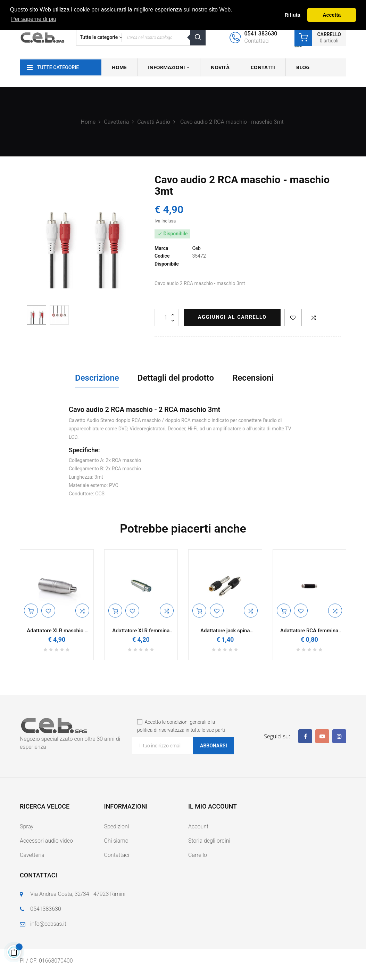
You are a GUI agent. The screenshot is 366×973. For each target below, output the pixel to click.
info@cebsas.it (48, 924)
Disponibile (167, 264)
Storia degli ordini (209, 840)
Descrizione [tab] (97, 378)
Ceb (196, 248)
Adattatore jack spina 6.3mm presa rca (225, 631)
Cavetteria (32, 855)
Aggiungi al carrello (232, 317)
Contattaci (117, 855)
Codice (162, 256)
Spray (26, 826)
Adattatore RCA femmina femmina (309, 631)
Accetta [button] (332, 15)
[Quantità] (167, 317)
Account (198, 826)
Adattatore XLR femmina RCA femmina (140, 631)
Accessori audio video (46, 840)
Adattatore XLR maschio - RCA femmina (56, 631)
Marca (161, 248)
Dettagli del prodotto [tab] (176, 378)
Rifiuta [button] (292, 15)
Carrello (197, 855)
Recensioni (253, 378)
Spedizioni (116, 826)
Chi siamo (116, 840)
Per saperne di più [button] (33, 19)
